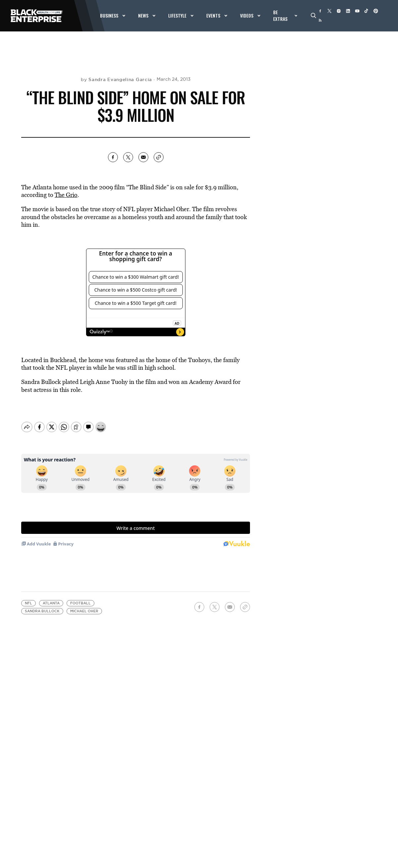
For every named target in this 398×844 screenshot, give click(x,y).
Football (80, 603)
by (116, 79)
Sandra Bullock (42, 611)
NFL (28, 603)
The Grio (66, 195)
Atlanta (51, 603)
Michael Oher (84, 611)
